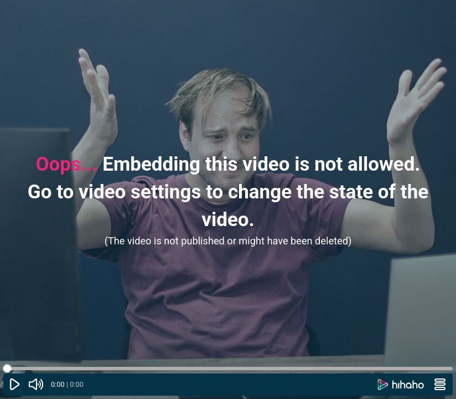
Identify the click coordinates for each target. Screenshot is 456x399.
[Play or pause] (15, 384)
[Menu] (440, 384)
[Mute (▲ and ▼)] (36, 384)
